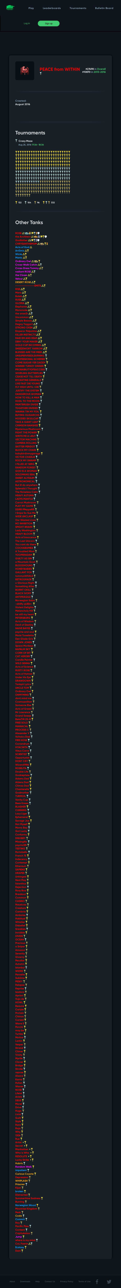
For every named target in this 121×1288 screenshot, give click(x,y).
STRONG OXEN (26, 328)
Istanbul (21, 968)
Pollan (20, 1083)
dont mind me (24, 698)
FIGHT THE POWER (27, 432)
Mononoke (23, 310)
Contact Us (50, 1281)
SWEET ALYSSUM (26, 478)
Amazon (21, 950)
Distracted (22, 1195)
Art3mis (22, 251)
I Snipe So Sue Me (26, 513)
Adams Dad (23, 779)
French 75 (22, 856)
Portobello (22, 852)
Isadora (21, 992)
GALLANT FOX (25, 572)
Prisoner (21, 1184)
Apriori (20, 995)
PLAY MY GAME (25, 506)
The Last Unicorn (26, 541)
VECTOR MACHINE (27, 439)
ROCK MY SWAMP (27, 460)
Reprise (21, 988)
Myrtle (20, 1058)
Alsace (20, 1076)
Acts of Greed (24, 709)
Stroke (20, 1069)
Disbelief (21, 925)
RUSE (20, 300)
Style (19, 1121)
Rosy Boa (22, 890)
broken (20, 1191)
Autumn (21, 964)
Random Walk (24, 1167)
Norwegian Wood (26, 1205)
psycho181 (22, 845)
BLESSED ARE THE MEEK (31, 352)
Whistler (21, 922)
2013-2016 (100, 72)
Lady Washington (26, 530)
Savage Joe (23, 821)
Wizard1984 (23, 765)
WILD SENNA (24, 663)
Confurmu (22, 835)
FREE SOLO (23, 723)
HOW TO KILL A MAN (28, 398)
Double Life (23, 772)
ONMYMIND (23, 695)
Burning (21, 1202)
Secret (21, 1146)
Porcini (20, 1027)
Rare (19, 1125)
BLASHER (22, 807)
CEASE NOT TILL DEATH (30, 377)
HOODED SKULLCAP (28, 418)
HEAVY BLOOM (25, 534)
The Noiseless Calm (27, 492)
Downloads (25, 1281)
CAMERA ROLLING (27, 443)
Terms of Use (84, 1281)
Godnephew (23, 775)
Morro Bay (22, 828)
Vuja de (21, 999)
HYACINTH (22, 747)
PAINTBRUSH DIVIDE (28, 404)
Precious (21, 943)
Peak (19, 1212)
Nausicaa (22, 904)
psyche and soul (26, 632)
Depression (23, 1177)
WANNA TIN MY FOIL (28, 412)
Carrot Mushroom (27, 502)
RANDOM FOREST (26, 467)
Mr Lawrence (24, 712)
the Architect (31, 237)
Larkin (20, 1041)
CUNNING (22, 810)
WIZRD (20, 971)
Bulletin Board (104, 8)
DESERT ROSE (25, 282)
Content (21, 1230)
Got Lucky (22, 831)
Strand (20, 1048)
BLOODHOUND (25, 565)
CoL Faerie (24, 1244)
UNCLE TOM (23, 688)
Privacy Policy (66, 1281)
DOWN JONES (25, 642)
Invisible (21, 933)
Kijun (19, 1188)
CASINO (21, 901)
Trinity (20, 1055)
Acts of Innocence (27, 537)
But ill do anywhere (27, 485)
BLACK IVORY (24, 593)
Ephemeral (22, 817)
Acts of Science (25, 667)
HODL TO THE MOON (28, 401)
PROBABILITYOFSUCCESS (31, 369)
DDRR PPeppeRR (26, 509)
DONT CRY (23, 761)
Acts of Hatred (25, 674)
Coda (20, 1216)
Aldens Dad (23, 782)
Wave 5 (21, 1023)
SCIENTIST (22, 754)
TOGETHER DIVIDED (27, 408)
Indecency (22, 859)
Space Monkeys (25, 646)
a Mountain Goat (26, 562)
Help (37, 1281)
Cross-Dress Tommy (29, 268)
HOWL (20, 1002)
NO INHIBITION (25, 523)
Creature (22, 908)
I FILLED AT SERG (26, 464)
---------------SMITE (30, 286)
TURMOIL (22, 796)
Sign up (48, 23)
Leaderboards (52, 8)
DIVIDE (20, 936)
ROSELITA (22, 768)
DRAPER (21, 873)
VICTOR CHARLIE (26, 457)
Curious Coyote (25, 1174)
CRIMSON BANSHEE (28, 425)
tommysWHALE (25, 576)
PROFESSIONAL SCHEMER (31, 359)
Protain (20, 1013)
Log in (27, 23)
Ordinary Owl (27, 261)
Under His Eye (24, 677)
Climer (20, 1051)
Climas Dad (23, 786)
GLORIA (22, 303)
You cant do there (27, 544)
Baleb (21, 296)
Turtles (20, 1034)
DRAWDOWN (24, 681)
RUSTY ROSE (23, 670)
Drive (19, 1107)
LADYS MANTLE (25, 499)
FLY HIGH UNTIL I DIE (28, 387)
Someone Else (24, 705)
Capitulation (24, 1233)
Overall (101, 69)
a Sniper (21, 946)
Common (22, 898)
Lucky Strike (24, 1160)
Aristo (20, 1097)
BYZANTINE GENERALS (29, 380)
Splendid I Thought (27, 488)
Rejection (22, 887)
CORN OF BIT (24, 653)
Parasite (21, 974)
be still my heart (26, 614)
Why (19, 1132)
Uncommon (24, 317)
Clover (20, 1062)
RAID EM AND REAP (28, 338)
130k (19, 1135)
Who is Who (24, 1153)
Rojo (19, 1128)
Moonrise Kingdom (27, 1209)
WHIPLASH (22, 1181)
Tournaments (78, 8)
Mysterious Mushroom (29, 429)
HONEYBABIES (25, 569)
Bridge (20, 1065)
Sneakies (21, 929)
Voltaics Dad (24, 737)
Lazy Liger (22, 814)
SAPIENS (21, 869)
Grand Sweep (24, 716)
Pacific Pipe (23, 1226)
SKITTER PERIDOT (26, 447)
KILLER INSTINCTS (27, 335)
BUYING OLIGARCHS (28, 415)
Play (31, 8)
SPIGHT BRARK (25, 527)
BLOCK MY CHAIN (27, 450)
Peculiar (21, 960)
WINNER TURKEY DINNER (30, 366)
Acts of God (23, 247)
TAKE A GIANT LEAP (28, 422)
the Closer (23, 275)
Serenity (21, 953)
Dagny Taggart (26, 324)
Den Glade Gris (25, 639)
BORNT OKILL (24, 590)
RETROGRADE (24, 579)
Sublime (21, 978)
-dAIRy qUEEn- (25, 604)
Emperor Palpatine (28, 331)
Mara (20, 293)
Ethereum (22, 866)
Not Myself (22, 824)
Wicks (21, 254)
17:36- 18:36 (38, 145)
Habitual (21, 919)
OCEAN (21, 939)
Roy (18, 1223)
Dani (19, 1251)
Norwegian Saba (26, 600)
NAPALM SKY (24, 649)
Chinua (20, 1016)
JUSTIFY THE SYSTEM (28, 391)
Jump (20, 1237)
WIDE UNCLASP (25, 516)
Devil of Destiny (25, 625)
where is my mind (26, 1240)
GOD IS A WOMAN (27, 471)
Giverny (21, 957)
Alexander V (23, 733)
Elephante (23, 307)
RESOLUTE (23, 1156)
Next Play (22, 880)
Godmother (23, 793)
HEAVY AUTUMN (25, 495)
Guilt (19, 1118)
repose (20, 1072)
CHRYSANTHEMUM (31, 244)
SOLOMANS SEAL (26, 474)
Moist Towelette (25, 635)
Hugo (19, 1111)
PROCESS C (23, 730)
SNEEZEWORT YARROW (31, 348)
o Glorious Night (26, 583)
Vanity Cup (23, 800)
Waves (20, 1086)
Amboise (21, 915)
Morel (20, 1104)
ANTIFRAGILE (24, 597)
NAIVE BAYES (24, 628)
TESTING (21, 849)
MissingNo (22, 842)
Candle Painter (25, 660)
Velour (21, 279)
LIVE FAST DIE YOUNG (29, 383)
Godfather (27, 240)
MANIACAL (23, 726)
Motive (20, 1037)
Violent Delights (25, 607)
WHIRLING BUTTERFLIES (30, 373)
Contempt (22, 863)
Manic (21, 258)
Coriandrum (23, 744)
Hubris (20, 1163)
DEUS (19, 1100)
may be (21, 1030)
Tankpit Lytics (24, 684)
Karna (20, 1079)
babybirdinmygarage (29, 453)
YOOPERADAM (25, 555)
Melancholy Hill (25, 611)
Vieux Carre (23, 751)
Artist (20, 1142)
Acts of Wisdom (25, 621)
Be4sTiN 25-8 (24, 719)
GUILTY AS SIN (25, 558)
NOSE (19, 1090)
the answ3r (24, 314)
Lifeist (20, 1093)
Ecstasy (21, 1247)
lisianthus (22, 884)
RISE (20, 289)
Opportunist (23, 758)
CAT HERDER (24, 656)
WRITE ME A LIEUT (26, 436)
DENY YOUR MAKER (28, 342)
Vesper (20, 1044)
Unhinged (22, 877)
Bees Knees (23, 803)
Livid (19, 1114)
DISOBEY (21, 838)
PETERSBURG (24, 618)
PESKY (20, 981)
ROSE (27, 233)
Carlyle (20, 1009)
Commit (21, 1219)
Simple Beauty (26, 321)
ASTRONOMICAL (26, 481)
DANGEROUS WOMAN (29, 394)
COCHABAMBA (25, 548)
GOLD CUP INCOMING (30, 345)
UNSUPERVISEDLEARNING (31, 356)
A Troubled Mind (26, 551)
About (12, 1281)
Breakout (22, 894)
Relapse (21, 985)
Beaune (21, 1006)
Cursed (20, 1020)
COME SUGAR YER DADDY (31, 363)
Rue (18, 1139)
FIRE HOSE (22, 740)
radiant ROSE (25, 272)
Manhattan (24, 1149)
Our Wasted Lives (26, 520)
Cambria (21, 912)
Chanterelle (23, 789)
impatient (22, 1170)
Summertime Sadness (29, 1198)
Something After (26, 586)
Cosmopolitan (25, 702)
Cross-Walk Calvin (28, 265)
